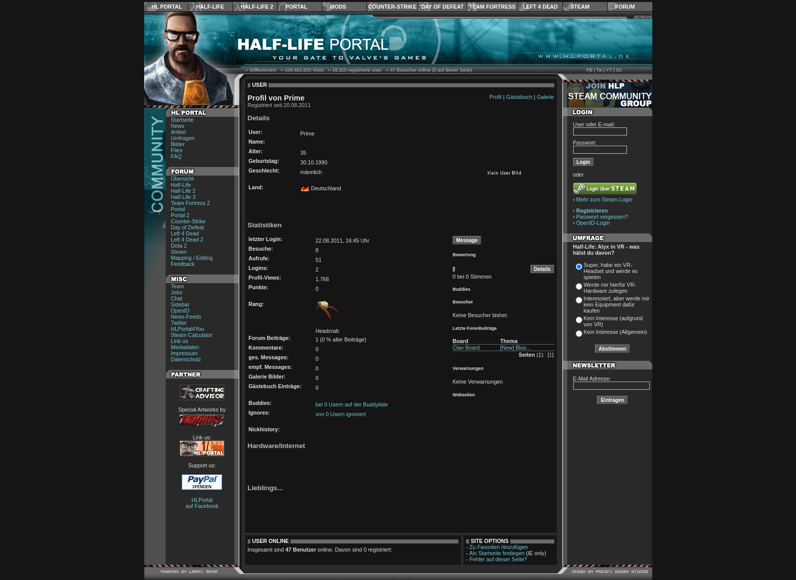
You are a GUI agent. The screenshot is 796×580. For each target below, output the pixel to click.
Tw (599, 70)
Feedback (183, 264)
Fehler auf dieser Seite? (498, 559)
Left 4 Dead (540, 7)
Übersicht (182, 179)
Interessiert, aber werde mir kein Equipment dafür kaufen (617, 304)
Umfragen (183, 138)
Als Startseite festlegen (496, 553)
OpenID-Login (593, 223)
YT (609, 70)
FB (589, 70)
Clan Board (466, 348)
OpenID (180, 311)
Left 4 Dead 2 (187, 239)
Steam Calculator (192, 335)
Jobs (177, 292)
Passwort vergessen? (602, 217)
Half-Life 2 (257, 7)
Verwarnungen (468, 368)
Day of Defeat (442, 7)
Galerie (545, 97)
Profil (495, 97)
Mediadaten (185, 347)
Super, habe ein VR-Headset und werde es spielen (611, 271)
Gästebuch (519, 97)
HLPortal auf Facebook (202, 503)
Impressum (184, 353)
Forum (625, 7)
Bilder (178, 144)
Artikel (178, 132)
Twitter (179, 323)
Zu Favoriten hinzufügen (499, 547)
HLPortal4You (187, 329)
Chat (177, 298)
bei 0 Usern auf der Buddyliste (352, 404)
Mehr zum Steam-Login (604, 199)
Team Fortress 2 (190, 203)
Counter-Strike (392, 7)
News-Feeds (186, 317)
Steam (580, 7)
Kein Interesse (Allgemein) (615, 332)
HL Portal (167, 7)
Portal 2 (180, 215)
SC (619, 70)
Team (177, 286)
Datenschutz (186, 359)
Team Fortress (492, 7)
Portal (296, 7)
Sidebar (180, 304)
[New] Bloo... (515, 348)
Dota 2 (179, 246)
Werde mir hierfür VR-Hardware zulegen (610, 288)
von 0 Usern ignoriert (341, 414)
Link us (179, 341)
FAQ (176, 156)
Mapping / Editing (192, 258)
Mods (338, 7)
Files (177, 150)
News (178, 126)
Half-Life (210, 7)
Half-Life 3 (183, 197)
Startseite (182, 120)
